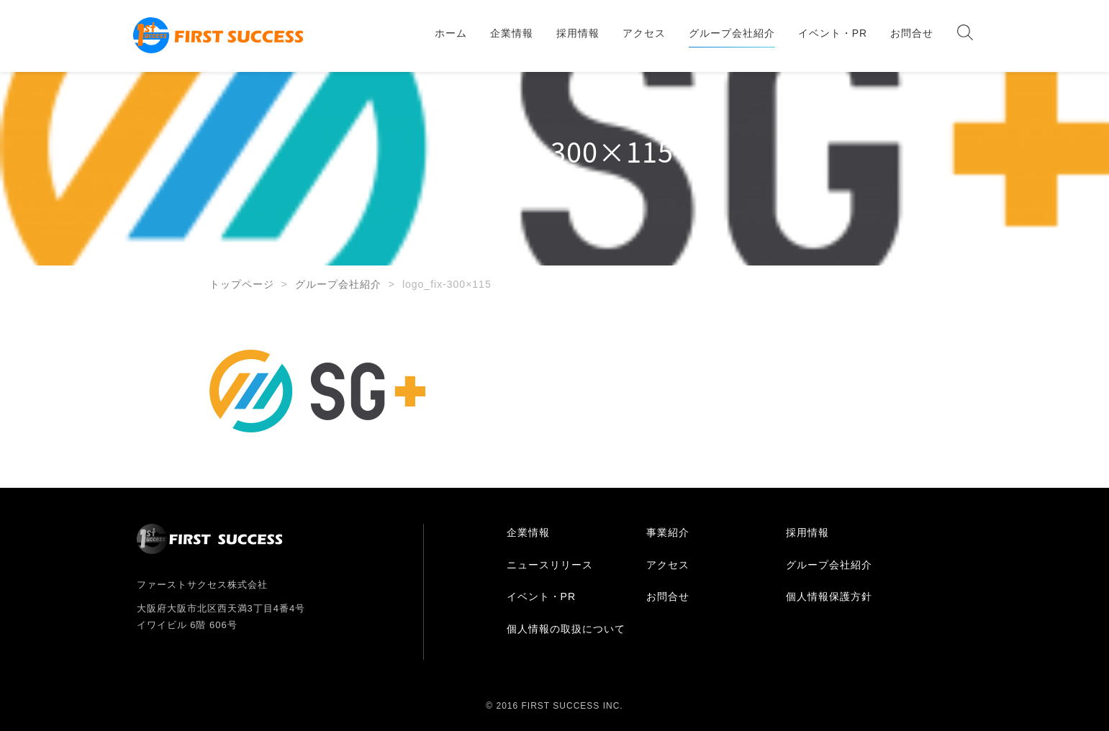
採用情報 (577, 33)
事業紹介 (667, 532)
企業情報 (511, 33)
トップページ (241, 284)
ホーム (451, 33)
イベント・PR (832, 33)
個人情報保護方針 (829, 596)
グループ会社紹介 (732, 33)
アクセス (644, 33)
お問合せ (911, 33)
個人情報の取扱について (566, 629)
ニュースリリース (550, 565)
